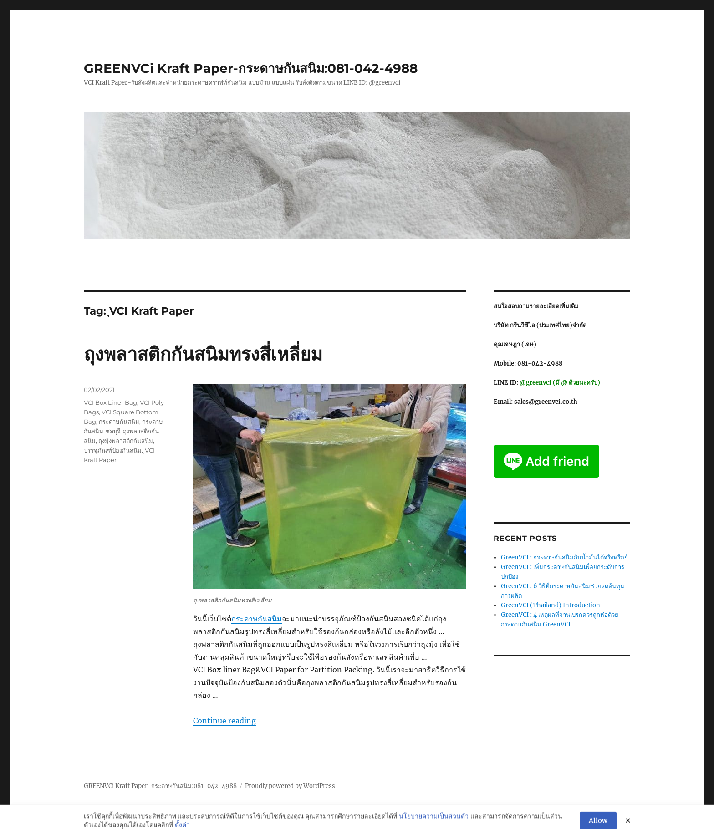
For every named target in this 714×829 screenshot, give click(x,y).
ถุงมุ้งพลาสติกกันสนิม (125, 440)
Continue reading (224, 720)
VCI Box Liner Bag (110, 402)
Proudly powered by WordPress (290, 786)
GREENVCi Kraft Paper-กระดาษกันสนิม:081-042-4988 (251, 68)
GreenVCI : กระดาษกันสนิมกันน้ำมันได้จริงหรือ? (564, 557)
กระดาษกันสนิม (256, 618)
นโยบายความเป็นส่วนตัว (434, 823)
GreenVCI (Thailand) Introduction (550, 605)
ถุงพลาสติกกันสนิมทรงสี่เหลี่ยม (203, 354)
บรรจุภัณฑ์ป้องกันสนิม (113, 450)
